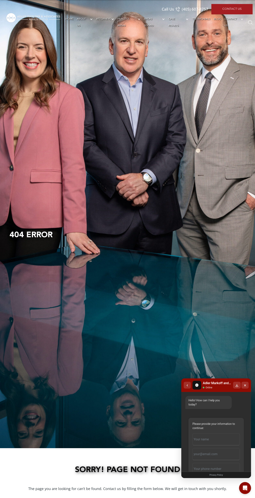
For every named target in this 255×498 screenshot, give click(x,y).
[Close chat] (245, 385)
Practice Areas (123, 22)
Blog (217, 19)
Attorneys (103, 19)
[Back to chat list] (187, 385)
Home (69, 19)
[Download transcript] (237, 385)
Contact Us (232, 9)
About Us (81, 22)
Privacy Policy (216, 475)
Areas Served (149, 22)
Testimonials (201, 19)
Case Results (173, 22)
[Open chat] (245, 488)
